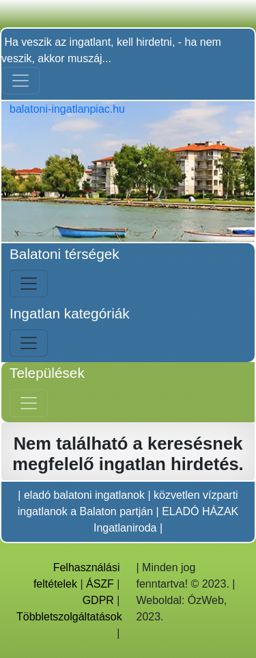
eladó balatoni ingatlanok (84, 495)
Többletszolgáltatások (69, 616)
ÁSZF (100, 584)
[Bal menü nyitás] (29, 283)
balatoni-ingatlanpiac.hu (67, 109)
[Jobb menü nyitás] (29, 403)
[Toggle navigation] (20, 80)
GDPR (98, 600)
